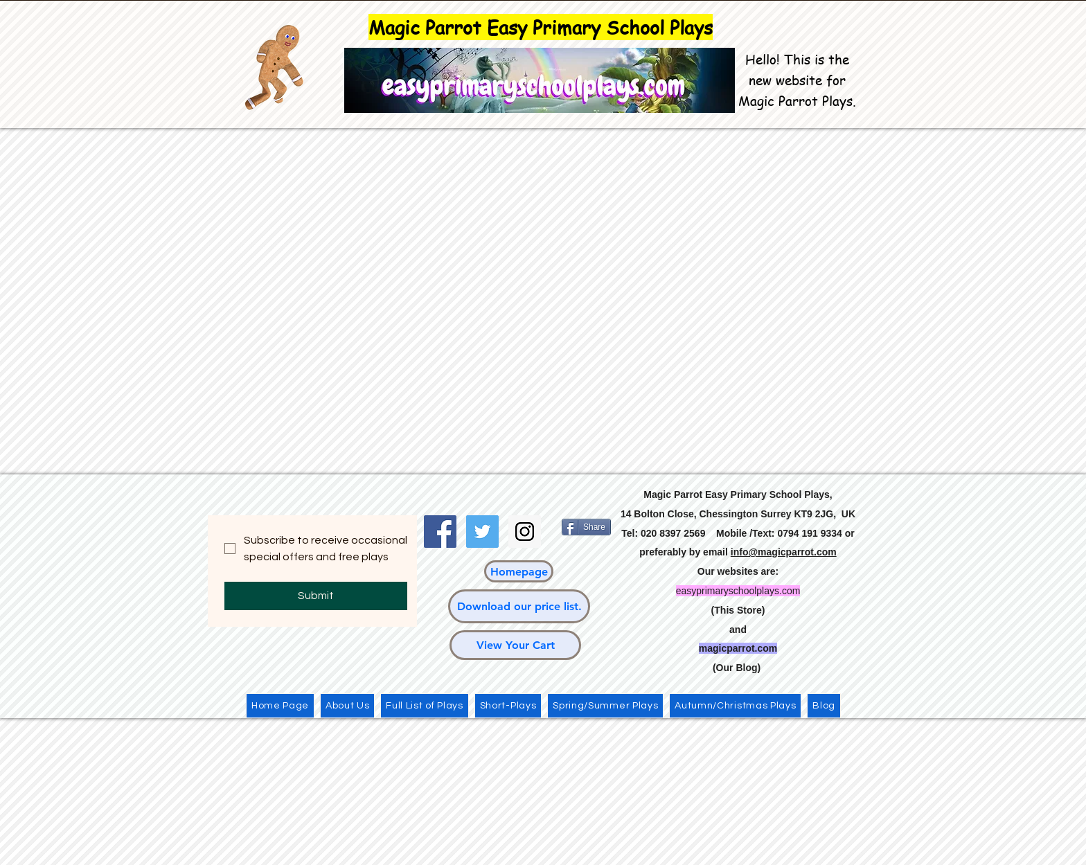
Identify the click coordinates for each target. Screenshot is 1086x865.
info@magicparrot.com (784, 552)
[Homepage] (518, 571)
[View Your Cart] (515, 645)
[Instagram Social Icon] (524, 531)
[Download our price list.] (519, 606)
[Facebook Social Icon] (440, 531)
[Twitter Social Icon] (482, 531)
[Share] (586, 527)
